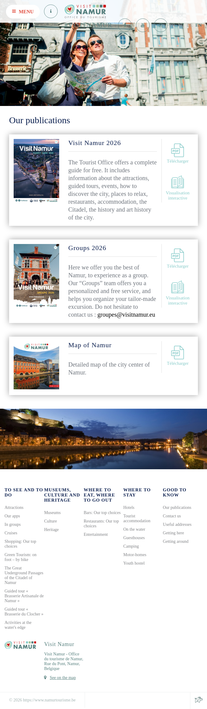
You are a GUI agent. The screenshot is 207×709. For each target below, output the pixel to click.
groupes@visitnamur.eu (126, 314)
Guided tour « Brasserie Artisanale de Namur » (24, 596)
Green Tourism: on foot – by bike (20, 557)
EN (198, 25)
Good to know (175, 492)
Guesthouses (134, 538)
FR (172, 25)
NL (181, 25)
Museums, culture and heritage (62, 495)
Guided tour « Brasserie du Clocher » (24, 611)
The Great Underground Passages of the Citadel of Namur (24, 575)
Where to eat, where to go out (99, 495)
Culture (50, 521)
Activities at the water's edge (18, 625)
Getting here (173, 533)
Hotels (128, 507)
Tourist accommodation (136, 518)
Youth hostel (134, 563)
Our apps (12, 516)
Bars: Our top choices (102, 512)
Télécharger (177, 153)
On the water (134, 529)
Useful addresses (177, 524)
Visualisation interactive (177, 187)
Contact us (172, 516)
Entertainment (96, 534)
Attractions (14, 507)
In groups (13, 524)
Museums (52, 512)
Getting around (175, 541)
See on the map (63, 677)
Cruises (11, 533)
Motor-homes (134, 554)
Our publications (177, 507)
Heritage (51, 529)
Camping (131, 546)
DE (190, 25)
